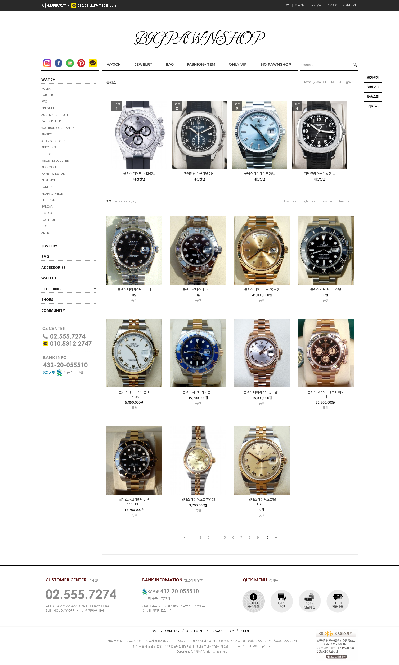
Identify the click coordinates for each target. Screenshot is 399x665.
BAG (45, 256)
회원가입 (300, 5)
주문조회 (332, 5)
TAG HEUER (49, 220)
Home (307, 82)
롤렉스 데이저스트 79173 (198, 499)
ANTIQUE (47, 233)
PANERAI (47, 187)
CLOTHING (51, 288)
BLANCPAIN (49, 167)
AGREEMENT (195, 631)
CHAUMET (48, 180)
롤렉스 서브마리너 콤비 (198, 392)
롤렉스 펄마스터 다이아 (198, 289)
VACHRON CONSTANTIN (58, 128)
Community (53, 310)
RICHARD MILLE (52, 193)
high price (309, 201)
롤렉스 (349, 82)
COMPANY (172, 631)
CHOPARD (48, 200)
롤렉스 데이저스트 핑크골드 (262, 392)
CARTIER (47, 95)
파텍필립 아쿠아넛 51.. (319, 173)
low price (290, 201)
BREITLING (48, 147)
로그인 (286, 5)
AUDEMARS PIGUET (54, 115)
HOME (153, 631)
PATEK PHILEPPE (52, 121)
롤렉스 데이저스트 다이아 (134, 289)
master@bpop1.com (258, 646)
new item (327, 201)
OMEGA (46, 213)
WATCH (48, 79)
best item (345, 201)
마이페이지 (349, 5)
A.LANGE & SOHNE (54, 141)
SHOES (47, 299)
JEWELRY (49, 245)
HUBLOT (47, 154)
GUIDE (245, 631)
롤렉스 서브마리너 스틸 (325, 289)
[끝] (276, 537)
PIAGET (46, 134)
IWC (44, 101)
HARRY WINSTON (53, 174)
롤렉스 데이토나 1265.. (139, 173)
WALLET (49, 278)
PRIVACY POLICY (222, 631)
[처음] (184, 537)
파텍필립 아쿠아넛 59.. (199, 173)
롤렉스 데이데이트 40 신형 (262, 289)
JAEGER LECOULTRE (55, 161)
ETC (44, 226)
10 (267, 537)
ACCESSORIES (53, 267)
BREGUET (48, 108)
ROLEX (45, 88)
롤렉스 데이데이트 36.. (259, 173)
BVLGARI (47, 206)
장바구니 (316, 5)
